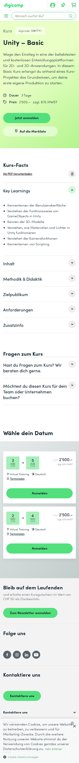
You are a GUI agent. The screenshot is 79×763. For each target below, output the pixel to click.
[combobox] (73, 723)
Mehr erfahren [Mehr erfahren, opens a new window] (53, 749)
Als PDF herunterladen (17, 174)
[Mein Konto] (52, 5)
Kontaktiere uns (22, 695)
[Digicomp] (13, 5)
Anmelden (39, 493)
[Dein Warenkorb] (73, 5)
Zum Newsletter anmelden (30, 612)
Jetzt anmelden (27, 117)
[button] (39, 756)
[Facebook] (7, 655)
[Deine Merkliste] (63, 5)
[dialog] (39, 741)
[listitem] (39, 190)
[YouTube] (36, 655)
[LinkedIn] (27, 655)
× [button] (74, 726)
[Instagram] (17, 655)
